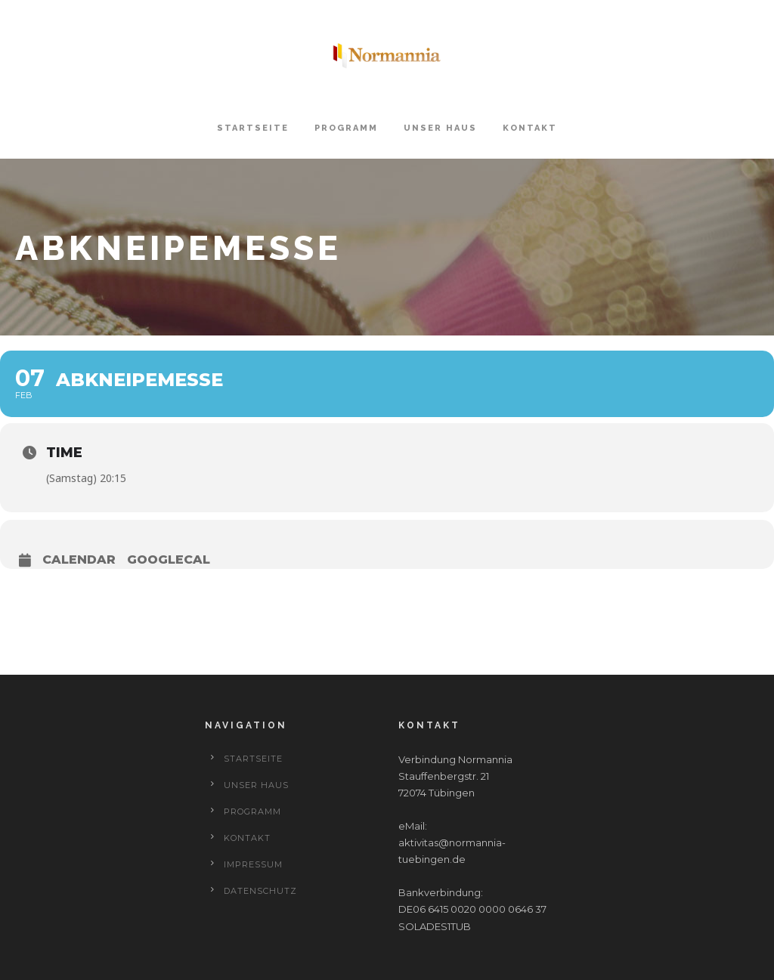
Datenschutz (260, 891)
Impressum (253, 864)
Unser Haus (440, 128)
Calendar (79, 559)
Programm (346, 128)
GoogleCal (168, 559)
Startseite (253, 128)
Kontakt (530, 128)
